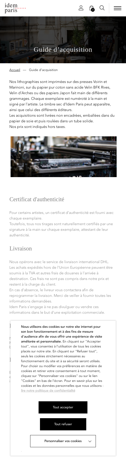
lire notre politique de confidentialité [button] (48, 390)
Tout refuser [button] (63, 424)
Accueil (14, 70)
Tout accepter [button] (63, 407)
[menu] (117, 8)
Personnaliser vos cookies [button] (63, 441)
